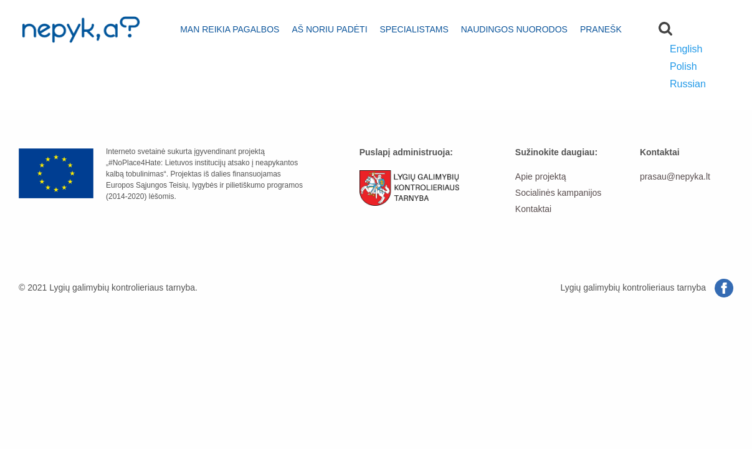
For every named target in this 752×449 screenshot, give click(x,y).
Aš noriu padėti (329, 29)
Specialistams (414, 29)
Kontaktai (533, 209)
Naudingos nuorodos (514, 29)
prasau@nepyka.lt (675, 176)
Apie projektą (540, 176)
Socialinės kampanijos (558, 193)
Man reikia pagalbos (229, 29)
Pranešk (601, 29)
